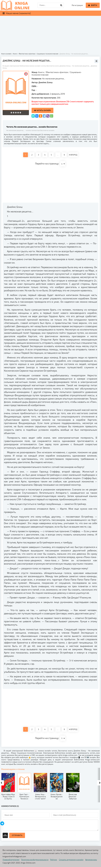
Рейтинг (53, 859)
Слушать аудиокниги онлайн (71, 859)
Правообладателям (11, 859)
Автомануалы (91, 859)
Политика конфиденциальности (35, 859)
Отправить (17, 835)
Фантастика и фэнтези (57, 72)
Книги (41, 72)
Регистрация (77, 5)
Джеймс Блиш (46, 82)
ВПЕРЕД (73, 155)
